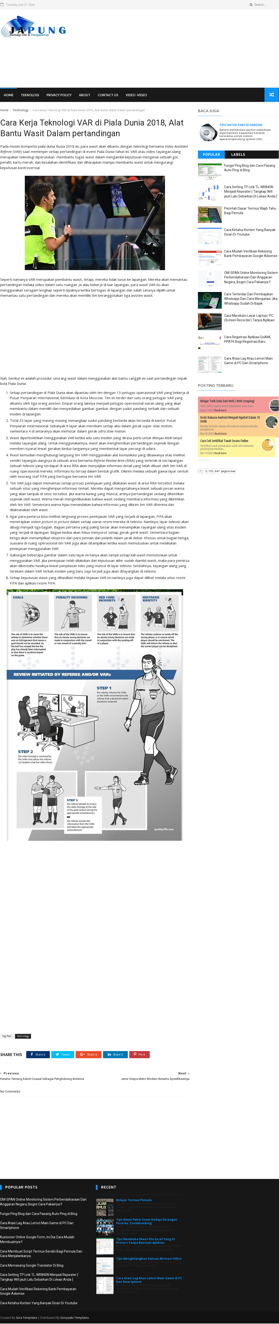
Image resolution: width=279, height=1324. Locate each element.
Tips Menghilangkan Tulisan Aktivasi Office (149, 1259)
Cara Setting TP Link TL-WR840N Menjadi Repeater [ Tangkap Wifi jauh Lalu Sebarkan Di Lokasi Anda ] (250, 191)
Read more (221, 410)
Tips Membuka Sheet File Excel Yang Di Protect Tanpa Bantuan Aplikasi (145, 1241)
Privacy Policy (58, 95)
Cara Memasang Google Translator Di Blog (31, 1266)
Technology (20, 110)
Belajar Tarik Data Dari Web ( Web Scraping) (228, 401)
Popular (211, 155)
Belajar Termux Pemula (134, 1201)
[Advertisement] (192, 48)
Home (8, 95)
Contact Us (108, 95)
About (84, 95)
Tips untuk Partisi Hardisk (241, 125)
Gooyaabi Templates (74, 1318)
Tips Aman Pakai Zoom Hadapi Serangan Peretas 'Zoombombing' (146, 1222)
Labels (239, 155)
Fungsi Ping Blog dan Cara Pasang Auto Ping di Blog (38, 1214)
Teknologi (30, 95)
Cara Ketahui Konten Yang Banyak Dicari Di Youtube (39, 1304)
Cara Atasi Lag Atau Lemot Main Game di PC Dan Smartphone (149, 1280)
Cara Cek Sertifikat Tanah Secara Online (224, 441)
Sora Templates (26, 1318)
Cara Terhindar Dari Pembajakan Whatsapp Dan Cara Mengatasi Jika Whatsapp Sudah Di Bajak (251, 299)
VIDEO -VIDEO (136, 95)
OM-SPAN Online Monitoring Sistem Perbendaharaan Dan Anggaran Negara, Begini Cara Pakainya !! (251, 277)
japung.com (204, 460)
